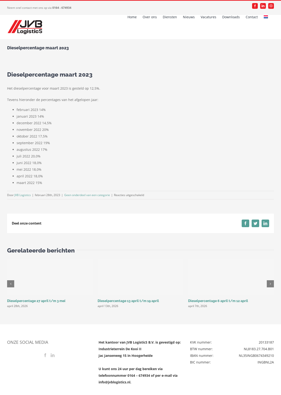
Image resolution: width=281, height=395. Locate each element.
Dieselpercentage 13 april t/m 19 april (128, 301)
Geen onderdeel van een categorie (87, 195)
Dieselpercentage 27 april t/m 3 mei (36, 301)
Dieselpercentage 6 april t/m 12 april (218, 301)
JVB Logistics (22, 195)
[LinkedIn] (52, 355)
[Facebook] (45, 355)
